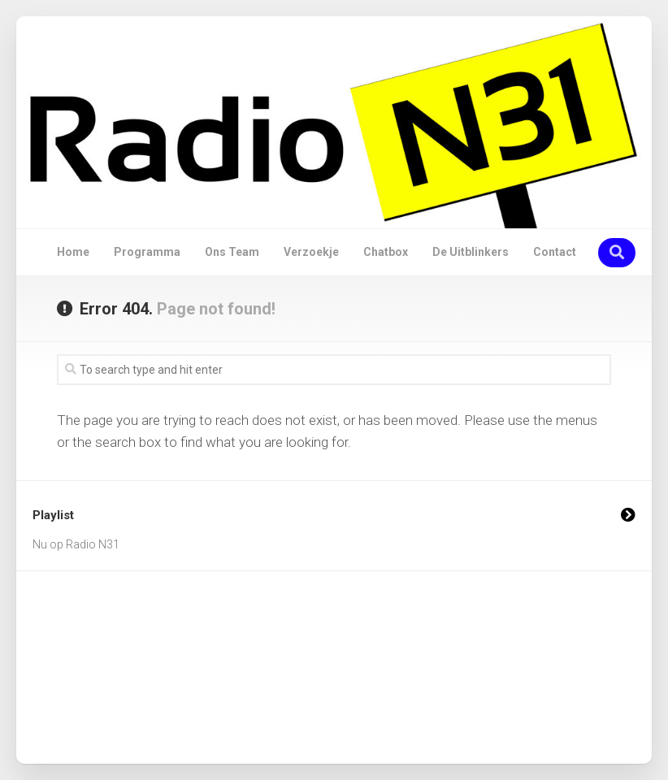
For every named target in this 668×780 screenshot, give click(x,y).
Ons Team (232, 251)
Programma (147, 251)
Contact (554, 251)
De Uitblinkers (470, 251)
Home (73, 251)
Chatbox (385, 251)
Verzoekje (311, 251)
